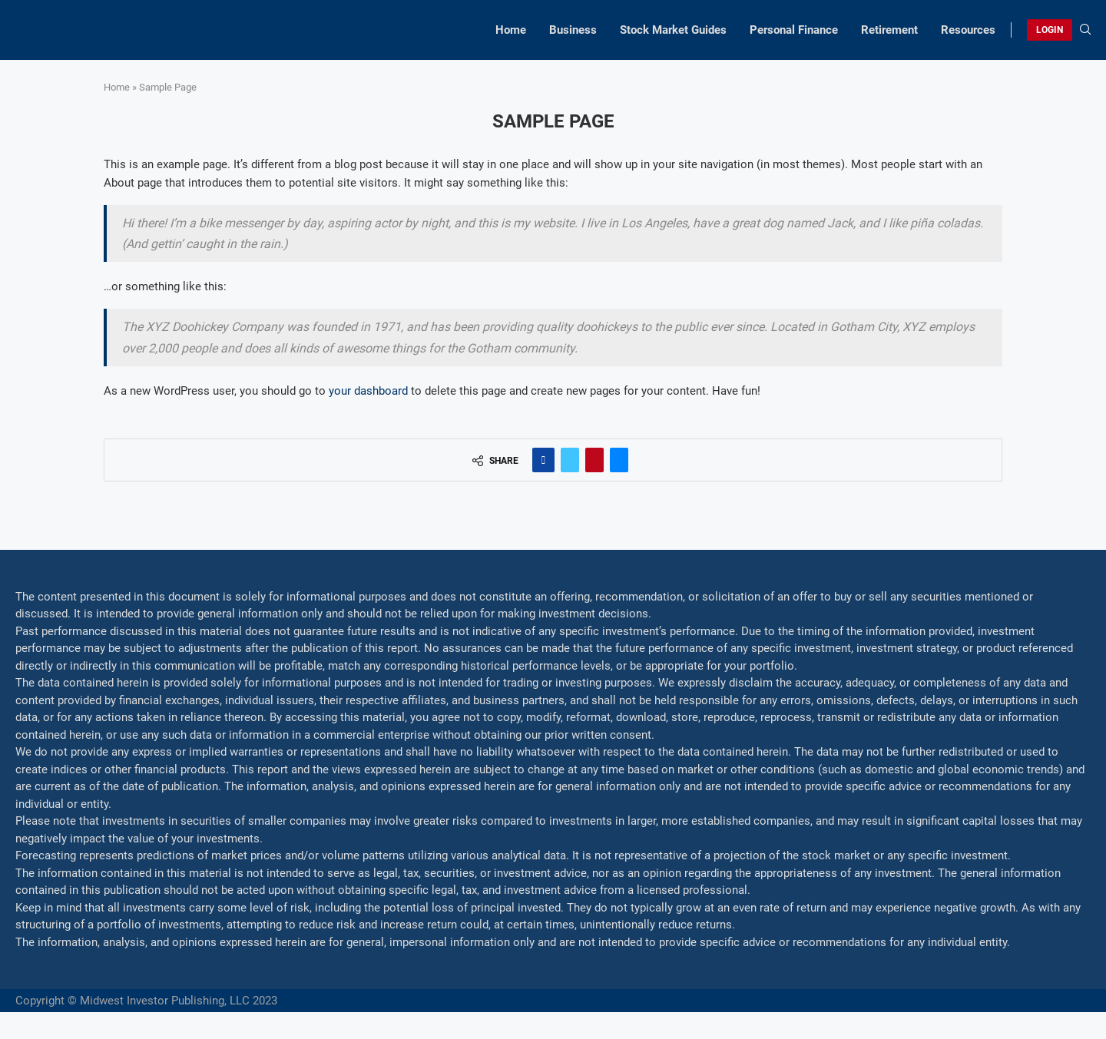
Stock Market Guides (673, 30)
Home (510, 30)
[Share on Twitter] (570, 460)
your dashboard (368, 391)
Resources (968, 30)
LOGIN (1049, 30)
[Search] (1085, 30)
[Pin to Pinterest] (594, 460)
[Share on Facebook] (543, 460)
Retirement (889, 30)
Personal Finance (794, 30)
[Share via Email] (619, 460)
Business (573, 30)
